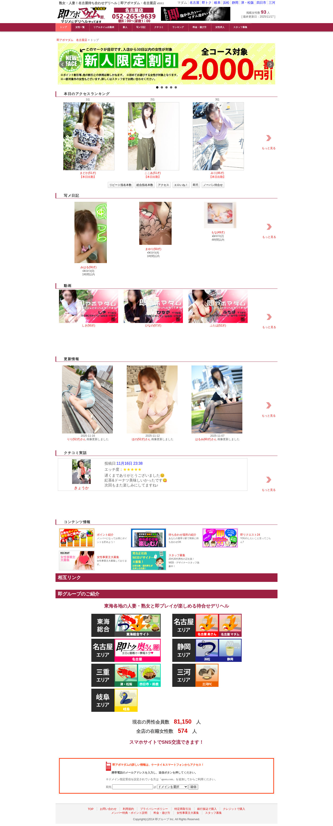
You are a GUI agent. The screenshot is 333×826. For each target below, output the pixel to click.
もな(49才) (218, 232)
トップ (63, 27)
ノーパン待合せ (213, 185)
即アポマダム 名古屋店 (72, 40)
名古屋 (194, 2)
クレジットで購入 (234, 809)
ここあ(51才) (152, 173)
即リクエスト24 (250, 534)
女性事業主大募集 (108, 557)
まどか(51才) (88, 173)
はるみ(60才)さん (206, 439)
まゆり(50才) (153, 249)
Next (270, 64)
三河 (272, 2)
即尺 (195, 185)
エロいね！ (181, 185)
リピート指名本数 (120, 185)
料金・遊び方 (200, 27)
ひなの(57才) (153, 325)
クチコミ (158, 27)
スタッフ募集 (240, 27)
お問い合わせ (108, 809)
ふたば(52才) (218, 325)
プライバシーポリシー (154, 809)
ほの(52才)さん (141, 439)
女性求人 (220, 27)
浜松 (226, 2)
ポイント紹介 (105, 534)
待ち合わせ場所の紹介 (182, 534)
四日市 (261, 2)
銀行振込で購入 (207, 809)
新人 (125, 27)
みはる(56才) (88, 267)
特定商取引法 (182, 809)
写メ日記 (140, 27)
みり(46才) (217, 173)
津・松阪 (247, 2)
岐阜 (217, 2)
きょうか (81, 488)
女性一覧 (80, 27)
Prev (62, 64)
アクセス (163, 185)
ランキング (178, 27)
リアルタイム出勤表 (103, 27)
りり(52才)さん (76, 439)
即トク (207, 2)
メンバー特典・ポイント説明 (129, 813)
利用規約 (128, 809)
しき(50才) (88, 325)
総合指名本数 (144, 185)
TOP (90, 809)
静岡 (235, 2)
